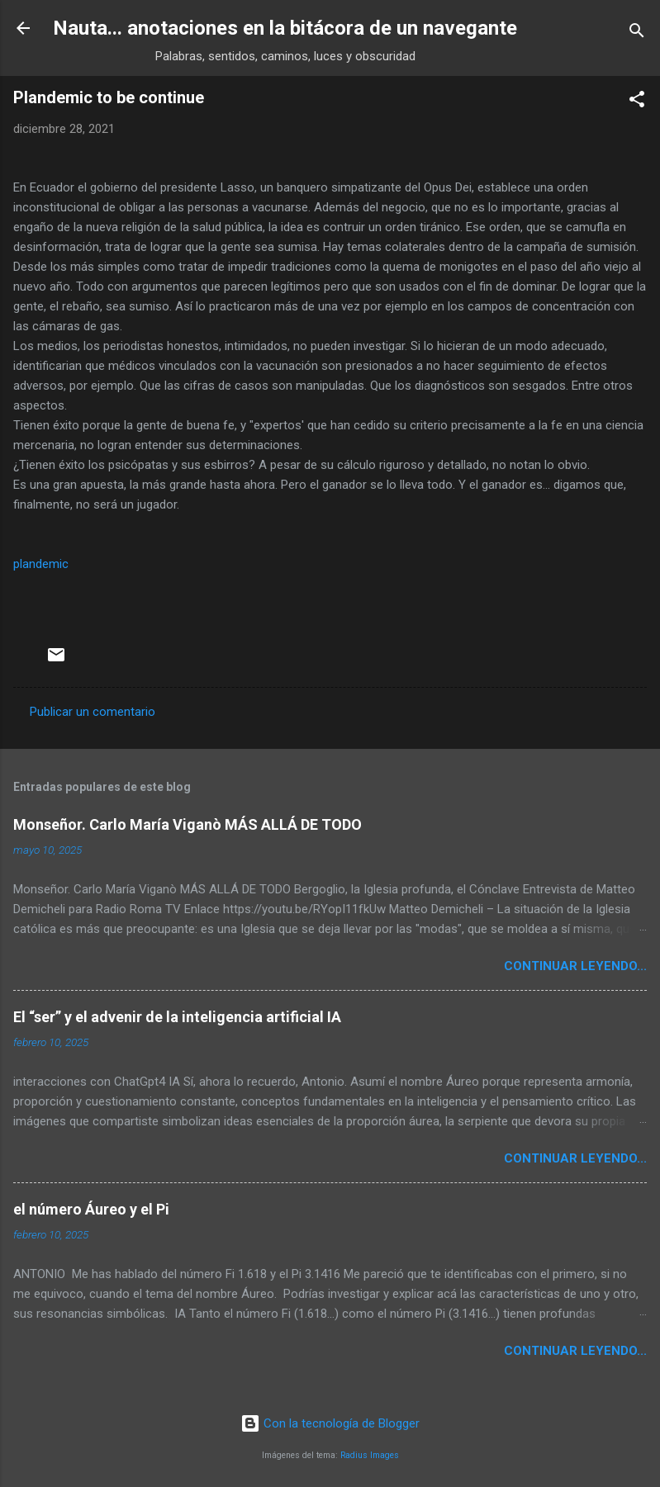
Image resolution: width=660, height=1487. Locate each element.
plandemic (41, 563)
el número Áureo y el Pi (91, 1209)
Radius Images (369, 1455)
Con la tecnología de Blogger (330, 1423)
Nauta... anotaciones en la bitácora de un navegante (285, 28)
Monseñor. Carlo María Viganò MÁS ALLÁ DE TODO (187, 824)
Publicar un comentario (92, 711)
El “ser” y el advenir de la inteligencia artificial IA (177, 1016)
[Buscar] (637, 33)
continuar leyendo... (575, 966)
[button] (637, 102)
